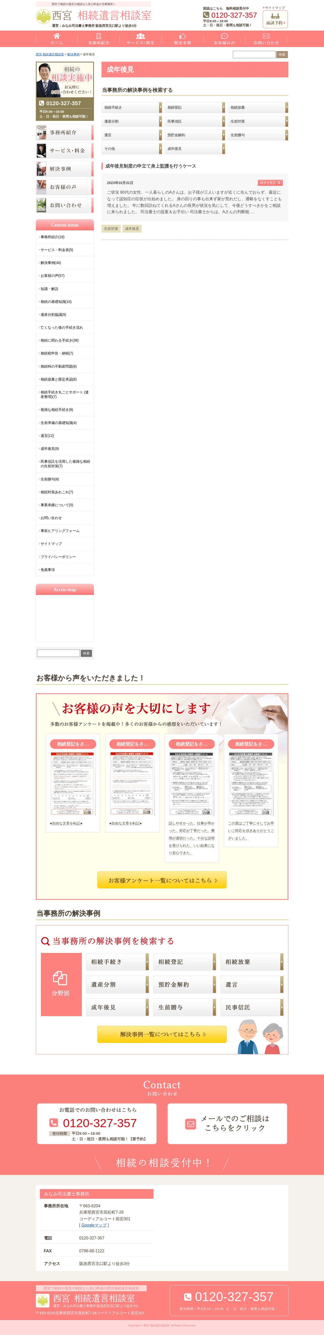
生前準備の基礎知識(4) (59, 423)
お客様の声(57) (53, 276)
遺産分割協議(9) (53, 315)
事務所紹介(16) (53, 237)
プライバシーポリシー (58, 557)
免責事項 (48, 570)
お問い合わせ (51, 518)
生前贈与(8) (50, 479)
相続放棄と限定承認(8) (59, 379)
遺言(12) (47, 436)
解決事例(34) (51, 263)
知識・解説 (49, 289)
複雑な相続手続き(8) (57, 410)
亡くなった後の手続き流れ (62, 327)
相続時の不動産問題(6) (59, 366)
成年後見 (132, 229)
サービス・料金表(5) (57, 250)
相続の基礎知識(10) (56, 302)
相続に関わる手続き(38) (60, 340)
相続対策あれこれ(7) (57, 492)
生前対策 (111, 229)
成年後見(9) (50, 449)
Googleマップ (94, 1225)
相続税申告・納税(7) (57, 353)
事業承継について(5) (57, 505)
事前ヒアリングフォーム (60, 531)
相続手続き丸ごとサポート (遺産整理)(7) (65, 394)
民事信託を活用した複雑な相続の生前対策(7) (65, 463)
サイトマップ (275, 8)
